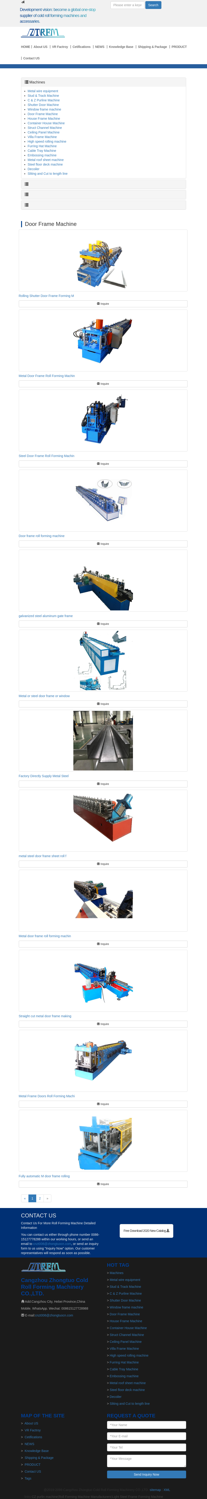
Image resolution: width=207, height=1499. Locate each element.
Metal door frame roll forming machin (45, 936)
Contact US (31, 58)
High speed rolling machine (47, 141)
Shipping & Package (152, 47)
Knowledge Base (121, 47)
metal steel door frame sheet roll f (42, 856)
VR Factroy (60, 47)
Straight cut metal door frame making (45, 1016)
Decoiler (33, 169)
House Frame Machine (44, 118)
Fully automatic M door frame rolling (44, 1176)
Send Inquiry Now (146, 1474)
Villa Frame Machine (42, 137)
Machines (37, 82)
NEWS (99, 47)
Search (153, 5)
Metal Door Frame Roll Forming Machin (47, 376)
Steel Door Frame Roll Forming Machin (47, 456)
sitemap (155, 1490)
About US (40, 47)
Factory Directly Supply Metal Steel (44, 776)
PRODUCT (179, 47)
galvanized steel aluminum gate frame (46, 616)
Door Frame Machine (43, 114)
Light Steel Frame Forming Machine (137, 1497)
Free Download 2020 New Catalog (146, 1231)
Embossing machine (42, 155)
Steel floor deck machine (45, 164)
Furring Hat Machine (42, 146)
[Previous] (25, 1198)
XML (166, 1490)
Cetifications (81, 47)
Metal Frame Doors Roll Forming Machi (47, 1096)
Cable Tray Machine (42, 150)
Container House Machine (46, 123)
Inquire (103, 303)
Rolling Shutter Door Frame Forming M (46, 296)
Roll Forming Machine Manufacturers (85, 1497)
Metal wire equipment (43, 91)
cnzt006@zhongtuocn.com (52, 1244)
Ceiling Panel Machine (44, 132)
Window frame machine (44, 109)
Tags (28, 1478)
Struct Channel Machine (45, 128)
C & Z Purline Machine (44, 100)
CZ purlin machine (45, 1497)
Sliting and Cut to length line (48, 173)
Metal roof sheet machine (46, 160)
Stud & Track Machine (43, 95)
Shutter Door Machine (43, 105)
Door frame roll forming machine (42, 536)
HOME (25, 47)
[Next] (47, 1198)
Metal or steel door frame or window (44, 696)
